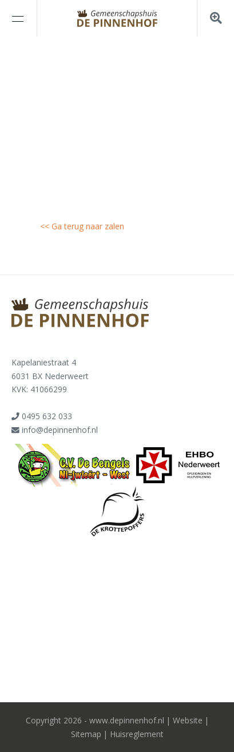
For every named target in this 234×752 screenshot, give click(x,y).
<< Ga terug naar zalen (82, 226)
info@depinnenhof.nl (60, 429)
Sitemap (86, 734)
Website (188, 720)
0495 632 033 (47, 416)
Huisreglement (137, 734)
